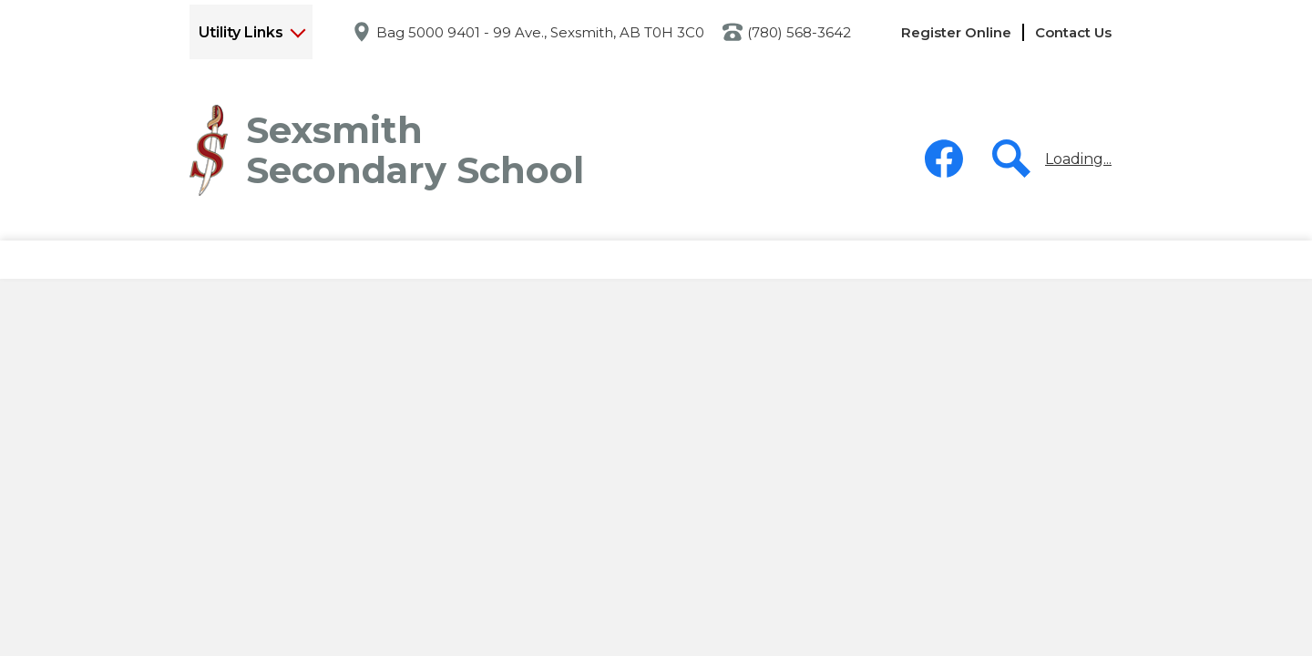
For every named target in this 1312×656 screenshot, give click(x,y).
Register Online (956, 32)
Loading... (1078, 159)
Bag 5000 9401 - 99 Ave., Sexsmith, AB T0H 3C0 (540, 32)
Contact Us (1073, 32)
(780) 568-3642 (799, 32)
